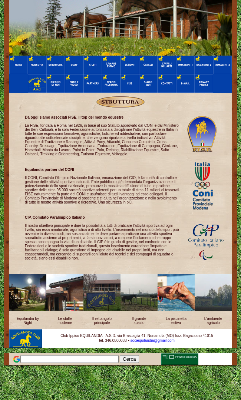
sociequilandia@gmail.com (153, 340)
